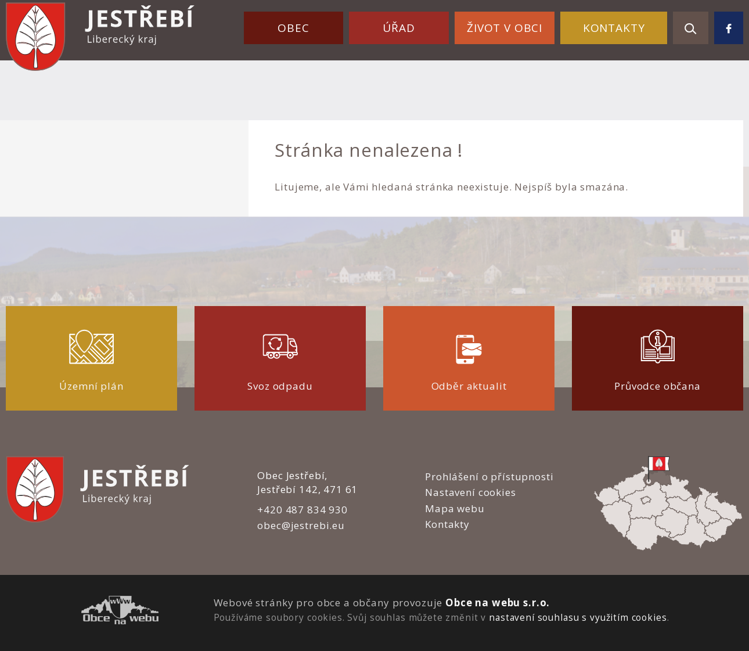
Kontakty (614, 27)
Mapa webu (455, 508)
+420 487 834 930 (302, 509)
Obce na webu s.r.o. (497, 602)
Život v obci (504, 27)
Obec (293, 27)
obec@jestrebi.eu (301, 525)
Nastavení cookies (470, 492)
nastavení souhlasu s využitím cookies (578, 617)
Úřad (399, 27)
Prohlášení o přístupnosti (489, 476)
